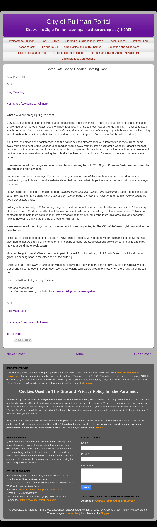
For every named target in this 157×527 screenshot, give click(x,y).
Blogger (104, 513)
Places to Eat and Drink (32, 52)
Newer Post (15, 354)
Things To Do (50, 46)
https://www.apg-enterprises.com (38, 500)
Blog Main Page (16, 92)
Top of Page (14, 333)
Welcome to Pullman (21, 40)
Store (55, 40)
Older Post (142, 354)
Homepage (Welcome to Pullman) (27, 103)
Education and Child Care (123, 46)
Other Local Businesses (68, 52)
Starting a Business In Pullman (84, 40)
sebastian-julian (76, 513)
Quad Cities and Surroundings (82, 46)
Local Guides (117, 40)
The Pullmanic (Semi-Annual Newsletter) (114, 52)
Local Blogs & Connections (78, 58)
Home (79, 354)
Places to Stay (26, 46)
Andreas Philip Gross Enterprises (74, 291)
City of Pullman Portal (78, 21)
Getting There (140, 40)
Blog (43, 40)
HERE (99, 427)
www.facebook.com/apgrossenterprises (40, 489)
